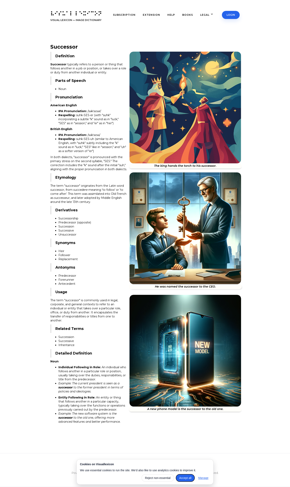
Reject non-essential (158, 478)
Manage (203, 478)
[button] (209, 15)
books (187, 14)
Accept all (185, 478)
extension (151, 14)
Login (231, 14)
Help (171, 14)
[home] (76, 17)
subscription (124, 14)
